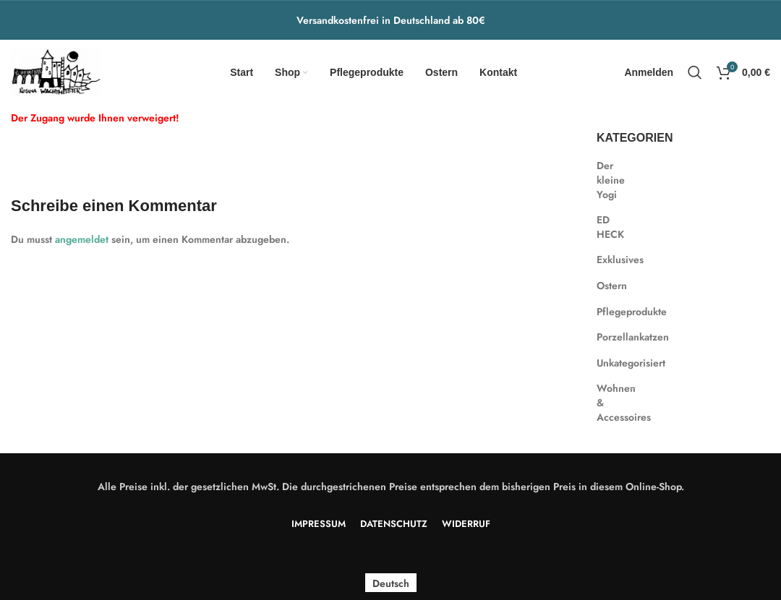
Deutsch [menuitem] (390, 582)
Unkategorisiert (609, 363)
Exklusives (609, 259)
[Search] (694, 72)
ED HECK (609, 227)
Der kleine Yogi (609, 179)
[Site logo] (56, 71)
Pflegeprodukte (609, 311)
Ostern (609, 285)
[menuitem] (391, 583)
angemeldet (81, 239)
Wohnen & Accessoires (609, 402)
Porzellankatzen (609, 337)
